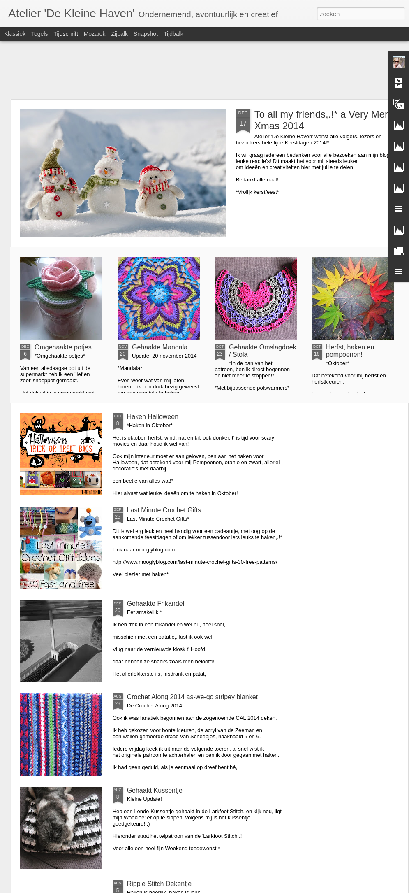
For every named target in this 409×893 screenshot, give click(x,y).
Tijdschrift (65, 33)
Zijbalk (119, 33)
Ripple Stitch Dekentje (159, 883)
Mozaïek (95, 33)
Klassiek (14, 33)
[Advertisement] (204, 70)
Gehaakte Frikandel (156, 603)
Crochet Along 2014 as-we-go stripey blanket (192, 696)
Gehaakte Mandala (159, 347)
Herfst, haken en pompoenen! (350, 351)
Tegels (39, 33)
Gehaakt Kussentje (155, 790)
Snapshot (146, 33)
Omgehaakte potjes (63, 347)
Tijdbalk (173, 33)
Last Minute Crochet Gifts (164, 510)
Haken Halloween (152, 416)
